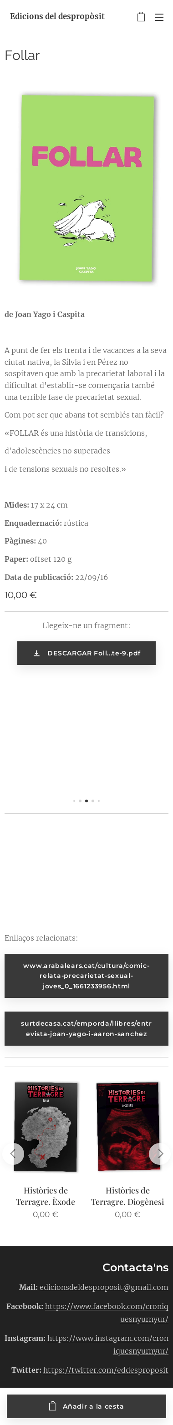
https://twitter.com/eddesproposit (105, 1369)
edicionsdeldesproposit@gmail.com (104, 1286)
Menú (159, 17)
